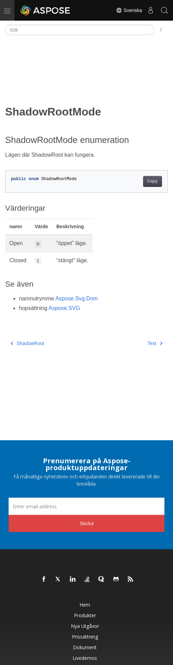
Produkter (85, 615)
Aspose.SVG (64, 308)
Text (155, 343)
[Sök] (79, 30)
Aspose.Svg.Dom (76, 298)
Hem (84, 604)
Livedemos (85, 658)
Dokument (85, 647)
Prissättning (85, 636)
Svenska (129, 10)
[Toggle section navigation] (161, 30)
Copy (153, 181)
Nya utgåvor (85, 626)
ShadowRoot (27, 343)
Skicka (87, 523)
